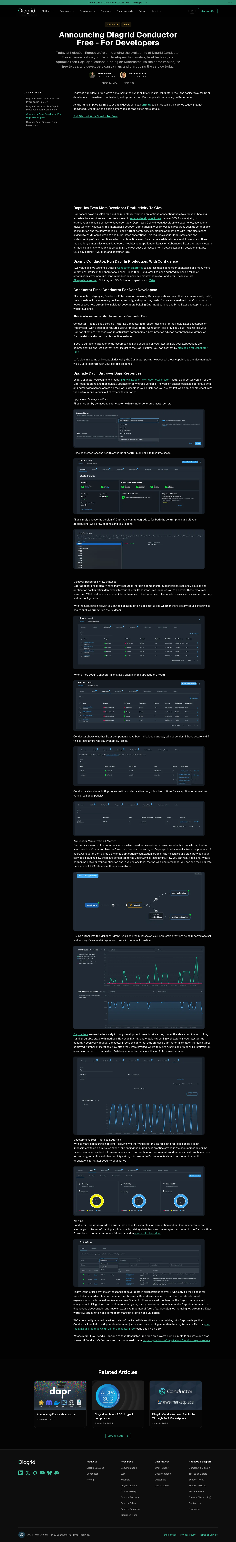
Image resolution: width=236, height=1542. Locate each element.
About (156, 11)
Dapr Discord (162, 1485)
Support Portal (196, 1479)
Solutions (106, 11)
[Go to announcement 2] (229, 2)
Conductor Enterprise (130, 267)
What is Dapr (161, 1467)
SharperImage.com (85, 280)
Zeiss (152, 280)
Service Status (197, 1491)
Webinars (125, 1479)
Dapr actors (80, 1034)
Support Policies (197, 1485)
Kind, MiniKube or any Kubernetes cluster (144, 379)
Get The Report (137, 2)
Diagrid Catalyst (95, 1467)
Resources (67, 11)
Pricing (142, 11)
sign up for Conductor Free (118, 1328)
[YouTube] (42, 1472)
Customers (160, 1479)
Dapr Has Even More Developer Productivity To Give (42, 100)
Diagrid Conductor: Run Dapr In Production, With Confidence (42, 108)
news (126, 24)
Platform (48, 11)
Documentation (129, 1467)
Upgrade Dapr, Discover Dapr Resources (41, 124)
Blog (123, 1473)
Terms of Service (209, 1534)
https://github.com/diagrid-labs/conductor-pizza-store (176, 1340)
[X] (28, 1472)
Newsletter (194, 1509)
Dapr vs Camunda (130, 1509)
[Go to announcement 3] (231, 2)
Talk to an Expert (198, 1473)
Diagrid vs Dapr (129, 1515)
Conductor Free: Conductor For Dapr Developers (43, 116)
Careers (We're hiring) (200, 1497)
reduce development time (145, 218)
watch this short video (147, 1233)
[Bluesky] (49, 1472)
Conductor (92, 1473)
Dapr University (125, 11)
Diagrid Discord (129, 1485)
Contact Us (207, 11)
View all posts (118, 1435)
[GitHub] (35, 1472)
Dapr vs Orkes (128, 1503)
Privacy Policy (188, 1534)
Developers (88, 11)
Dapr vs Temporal (130, 1497)
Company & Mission (199, 1467)
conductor (112, 24)
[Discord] (56, 1472)
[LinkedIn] (20, 1472)
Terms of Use (169, 1534)
